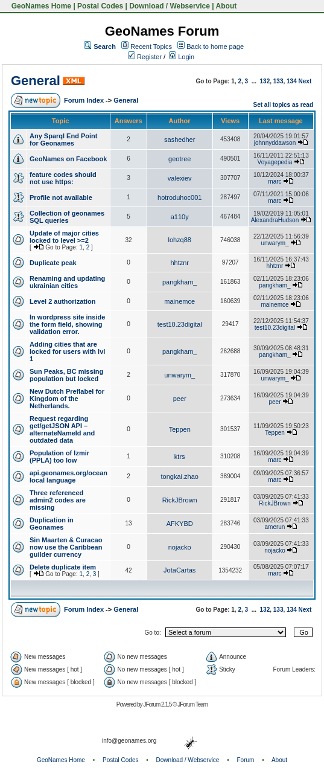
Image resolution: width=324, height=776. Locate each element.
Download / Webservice (169, 6)
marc (274, 181)
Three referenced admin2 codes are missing (58, 500)
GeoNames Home (40, 6)
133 (278, 81)
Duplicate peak (53, 262)
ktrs (179, 456)
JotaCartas (179, 570)
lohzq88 (179, 239)
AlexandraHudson (275, 220)
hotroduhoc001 (179, 197)
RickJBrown (179, 500)
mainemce (179, 301)
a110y (180, 216)
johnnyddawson (275, 142)
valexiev (180, 178)
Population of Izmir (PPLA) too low (59, 456)
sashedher (179, 139)
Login (181, 56)
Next (305, 81)
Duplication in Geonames (52, 523)
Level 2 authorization (62, 301)
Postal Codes (100, 6)
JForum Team (192, 704)
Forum (246, 760)
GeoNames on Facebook (68, 158)
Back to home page (215, 46)
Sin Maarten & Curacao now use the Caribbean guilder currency (66, 547)
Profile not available (61, 197)
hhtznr (179, 262)
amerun (275, 527)
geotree (179, 158)
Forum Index (84, 100)
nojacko (179, 547)
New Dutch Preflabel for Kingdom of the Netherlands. (67, 398)
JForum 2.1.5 (158, 704)
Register (145, 56)
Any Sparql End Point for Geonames (63, 139)
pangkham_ (179, 282)
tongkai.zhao (180, 476)
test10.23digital (179, 324)
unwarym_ (274, 243)
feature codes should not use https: (63, 178)
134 (292, 81)
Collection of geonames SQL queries (67, 217)
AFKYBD (180, 523)
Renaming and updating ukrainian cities (67, 282)
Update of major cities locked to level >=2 (64, 236)
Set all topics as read (283, 104)
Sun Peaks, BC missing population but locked (66, 375)
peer (179, 398)
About (226, 6)
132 (265, 81)
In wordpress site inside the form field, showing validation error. (67, 324)
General (35, 80)
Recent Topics (151, 46)
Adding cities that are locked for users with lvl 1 (67, 351)
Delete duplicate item (63, 567)
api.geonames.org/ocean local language (68, 476)
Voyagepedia (275, 162)
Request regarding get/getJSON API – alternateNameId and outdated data (62, 429)
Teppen (180, 429)
